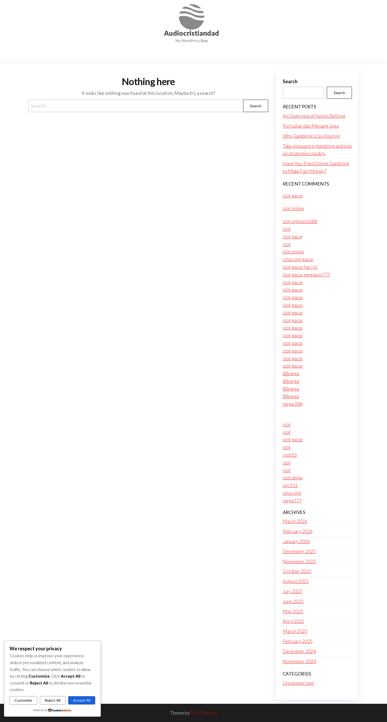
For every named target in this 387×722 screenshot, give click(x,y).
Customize (23, 700)
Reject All (52, 700)
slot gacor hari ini (300, 267)
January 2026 (296, 541)
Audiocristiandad (191, 33)
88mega (291, 373)
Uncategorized (298, 683)
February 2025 (298, 641)
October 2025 (297, 571)
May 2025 (293, 611)
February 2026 (298, 531)
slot (287, 229)
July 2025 (292, 591)
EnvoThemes (204, 713)
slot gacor (293, 195)
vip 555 (290, 485)
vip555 (290, 455)
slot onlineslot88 (300, 221)
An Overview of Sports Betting (314, 116)
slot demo (293, 477)
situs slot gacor (298, 259)
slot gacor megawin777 (306, 274)
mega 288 (293, 404)
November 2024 (299, 661)
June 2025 (293, 601)
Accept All (81, 700)
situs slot (292, 493)
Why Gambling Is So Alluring (311, 136)
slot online (293, 208)
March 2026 (295, 521)
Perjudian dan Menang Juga (311, 126)
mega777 (292, 500)
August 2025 (296, 581)
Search (290, 81)
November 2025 (299, 561)
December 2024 (299, 651)
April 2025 (293, 621)
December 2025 (299, 551)
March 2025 (295, 631)
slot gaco (292, 236)
